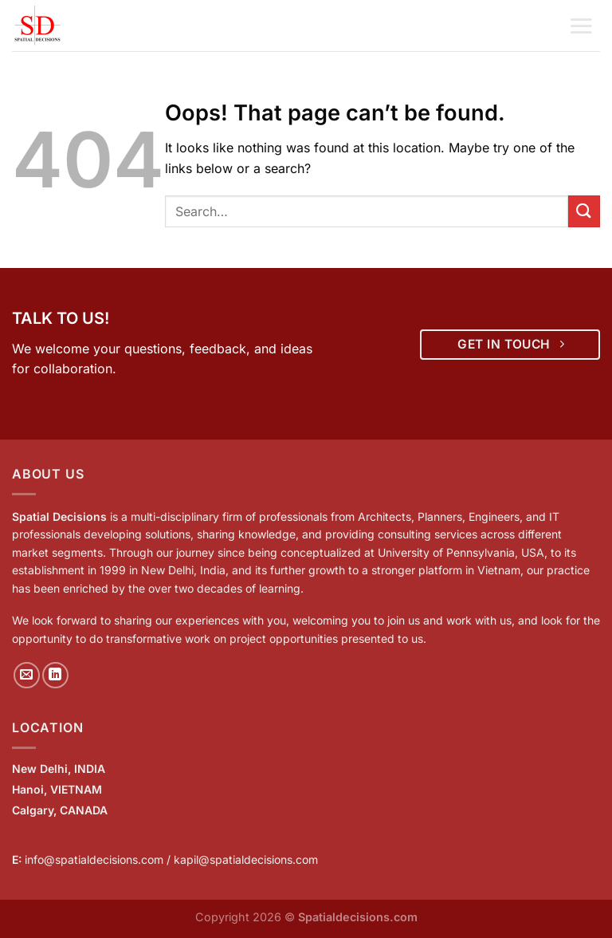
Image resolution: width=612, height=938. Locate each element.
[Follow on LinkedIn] (55, 675)
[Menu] (581, 25)
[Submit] (584, 211)
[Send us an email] (27, 675)
